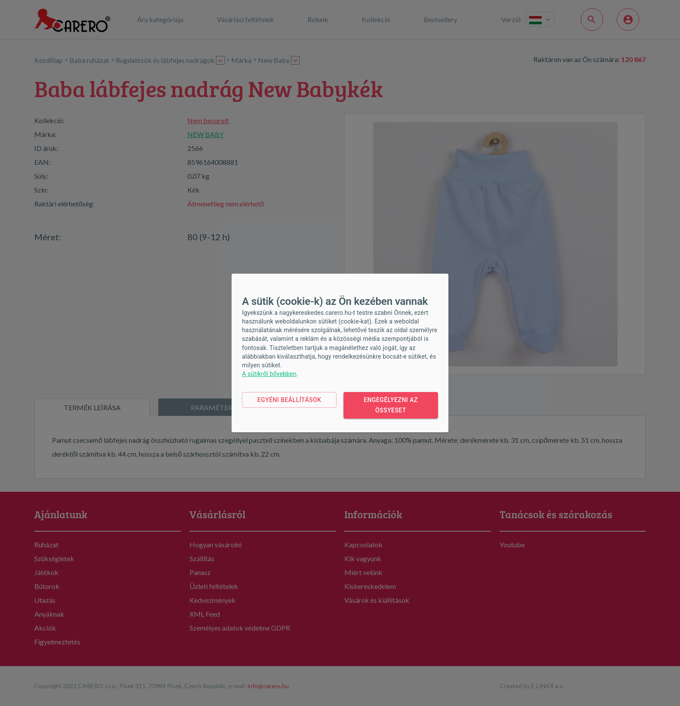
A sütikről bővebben (269, 373)
